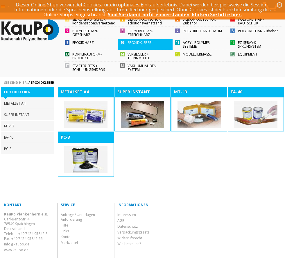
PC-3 (8, 148)
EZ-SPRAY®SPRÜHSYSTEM (249, 44)
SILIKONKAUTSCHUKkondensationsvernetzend (93, 21)
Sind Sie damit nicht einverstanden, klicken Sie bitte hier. (175, 14)
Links (65, 231)
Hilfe (64, 225)
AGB (121, 220)
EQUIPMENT (247, 54)
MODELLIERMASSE (197, 54)
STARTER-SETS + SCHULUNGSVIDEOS (88, 67)
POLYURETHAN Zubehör (258, 30)
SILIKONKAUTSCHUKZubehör (199, 21)
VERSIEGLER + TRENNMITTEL (139, 56)
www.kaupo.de (16, 249)
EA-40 (8, 137)
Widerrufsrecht (129, 238)
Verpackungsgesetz (133, 232)
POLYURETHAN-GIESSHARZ (85, 32)
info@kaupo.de (16, 244)
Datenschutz (127, 226)
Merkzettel (69, 242)
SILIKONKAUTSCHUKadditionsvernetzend (145, 21)
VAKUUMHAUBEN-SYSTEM (142, 67)
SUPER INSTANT (16, 114)
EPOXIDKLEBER (139, 42)
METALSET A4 (15, 103)
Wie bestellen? (129, 243)
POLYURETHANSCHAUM (202, 30)
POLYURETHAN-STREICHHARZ (140, 32)
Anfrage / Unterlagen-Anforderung (78, 217)
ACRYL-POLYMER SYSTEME (196, 44)
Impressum (126, 214)
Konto (66, 236)
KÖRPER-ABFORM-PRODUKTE (87, 56)
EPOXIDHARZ (83, 42)
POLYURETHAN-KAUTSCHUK (251, 21)
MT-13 (9, 126)
